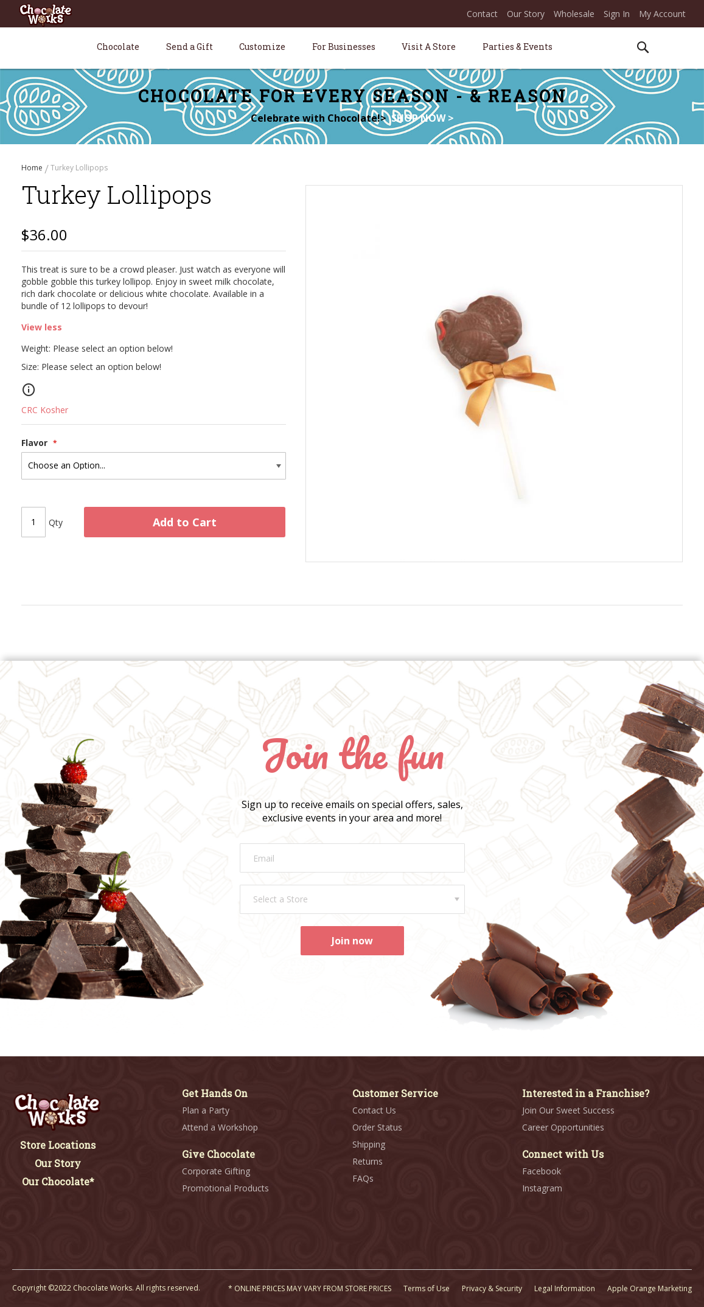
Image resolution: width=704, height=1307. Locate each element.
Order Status (377, 1127)
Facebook (541, 1171)
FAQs (363, 1178)
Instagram (542, 1188)
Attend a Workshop (220, 1127)
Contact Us (374, 1110)
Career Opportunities (563, 1127)
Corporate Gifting (216, 1171)
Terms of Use (426, 1288)
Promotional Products (225, 1188)
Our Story (526, 13)
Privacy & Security (492, 1288)
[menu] (352, 48)
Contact (482, 13)
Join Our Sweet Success (568, 1110)
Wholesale (574, 13)
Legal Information (564, 1288)
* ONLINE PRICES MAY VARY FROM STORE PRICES (309, 1288)
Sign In (617, 13)
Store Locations (58, 1144)
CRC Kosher (44, 410)
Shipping (368, 1144)
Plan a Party (205, 1110)
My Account (662, 13)
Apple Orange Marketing (649, 1288)
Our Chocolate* (58, 1181)
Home (32, 167)
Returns (367, 1161)
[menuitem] (118, 46)
